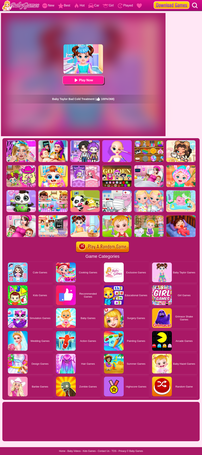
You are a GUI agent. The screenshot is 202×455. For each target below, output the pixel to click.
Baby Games (136, 451)
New (48, 5)
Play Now (83, 80)
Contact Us (103, 451)
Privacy (122, 451)
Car (93, 5)
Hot (79, 5)
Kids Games (89, 451)
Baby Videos (74, 451)
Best (64, 5)
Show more (15, 433)
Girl (108, 5)
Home (62, 451)
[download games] (171, 1)
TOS (114, 451)
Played (125, 5)
